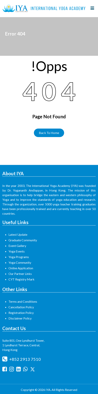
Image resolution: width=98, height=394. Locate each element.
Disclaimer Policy (20, 318)
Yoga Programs (18, 257)
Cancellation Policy (21, 307)
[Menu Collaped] (92, 8)
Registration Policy (21, 312)
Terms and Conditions (22, 301)
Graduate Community (22, 240)
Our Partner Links (20, 273)
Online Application (20, 268)
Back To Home (49, 133)
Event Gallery (17, 245)
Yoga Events (16, 251)
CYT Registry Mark (21, 279)
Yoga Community (19, 262)
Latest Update (17, 234)
